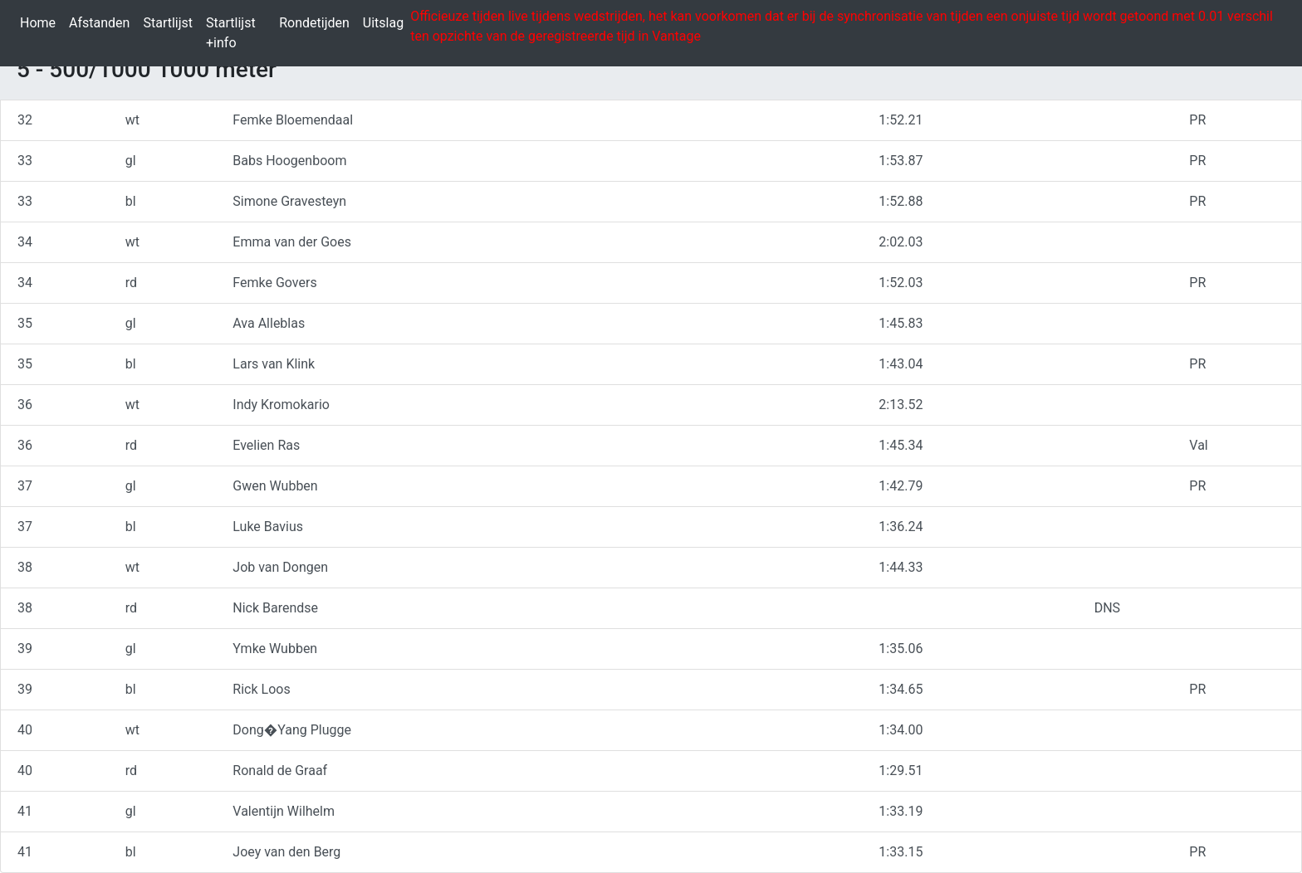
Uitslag (386, 22)
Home (41, 22)
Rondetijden (317, 22)
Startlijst (171, 22)
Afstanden (102, 22)
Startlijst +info (239, 33)
